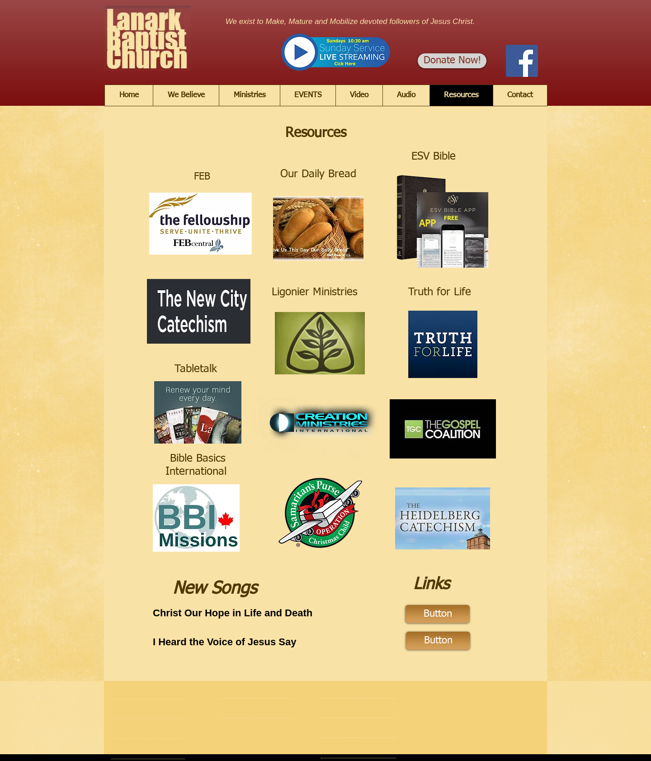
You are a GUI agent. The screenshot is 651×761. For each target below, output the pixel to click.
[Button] (438, 614)
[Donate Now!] (452, 60)
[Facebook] (522, 61)
